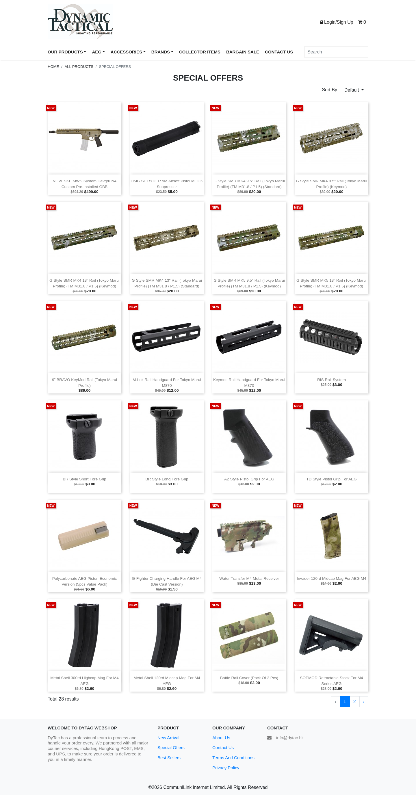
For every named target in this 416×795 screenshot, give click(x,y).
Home (53, 66)
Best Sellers (169, 757)
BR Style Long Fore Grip (166, 479)
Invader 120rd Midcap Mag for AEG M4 (331, 578)
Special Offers (171, 747)
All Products (79, 66)
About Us (221, 737)
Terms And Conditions (233, 757)
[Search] (336, 52)
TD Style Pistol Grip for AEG (331, 479)
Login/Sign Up (336, 22)
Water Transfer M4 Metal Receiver (249, 578)
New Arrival (168, 737)
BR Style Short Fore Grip (84, 479)
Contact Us (223, 747)
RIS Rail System (331, 380)
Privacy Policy (225, 767)
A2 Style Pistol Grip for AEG (249, 479)
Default (352, 90)
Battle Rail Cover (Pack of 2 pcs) (249, 678)
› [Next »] (364, 701)
